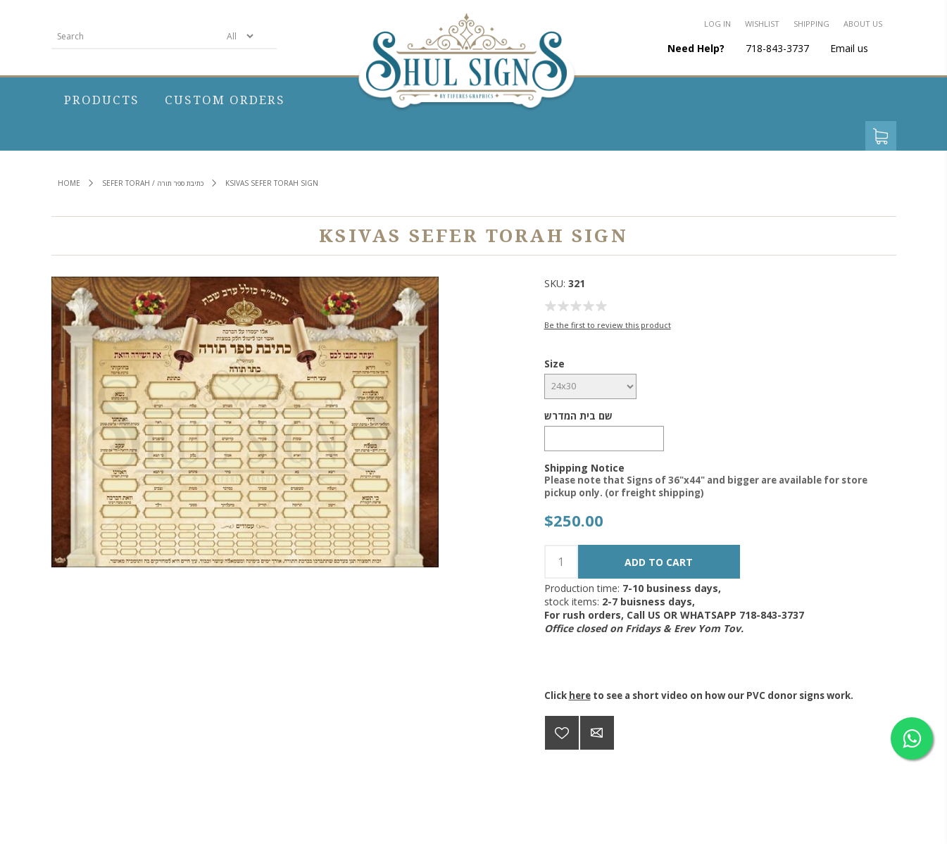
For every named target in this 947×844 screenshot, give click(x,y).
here (580, 695)
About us (862, 23)
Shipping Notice (584, 467)
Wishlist (762, 23)
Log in (717, 23)
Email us (849, 48)
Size (554, 363)
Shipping (811, 23)
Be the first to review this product (607, 325)
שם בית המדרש (578, 415)
